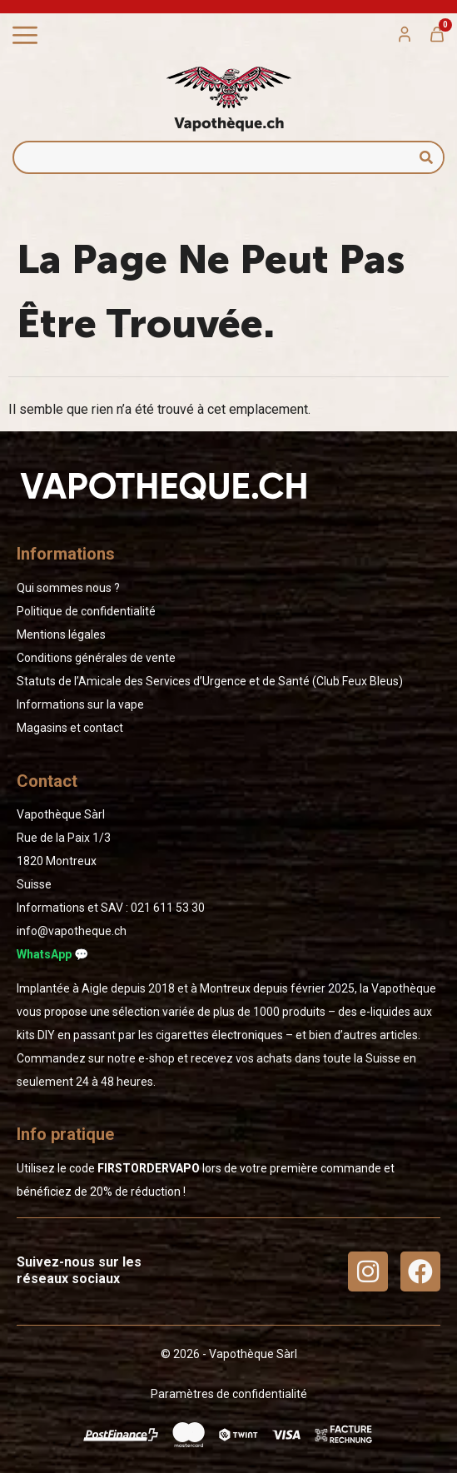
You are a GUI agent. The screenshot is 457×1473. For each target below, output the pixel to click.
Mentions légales (61, 634)
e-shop (156, 1058)
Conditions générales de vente (96, 657)
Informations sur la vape (80, 704)
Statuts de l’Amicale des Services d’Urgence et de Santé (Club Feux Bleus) (210, 681)
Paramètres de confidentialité (229, 1394)
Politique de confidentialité (86, 611)
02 (168, 907)
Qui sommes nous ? (68, 588)
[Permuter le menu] (24, 35)
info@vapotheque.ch (72, 931)
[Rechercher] (426, 157)
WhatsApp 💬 (52, 954)
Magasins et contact (70, 727)
